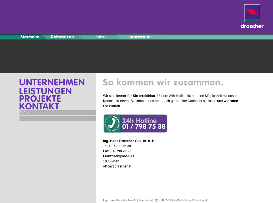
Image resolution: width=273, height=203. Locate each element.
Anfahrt (24, 113)
